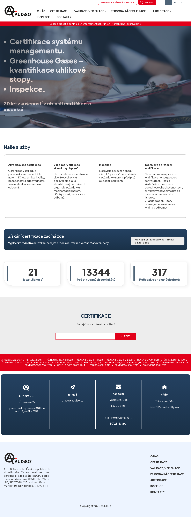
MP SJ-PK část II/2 (92, 362)
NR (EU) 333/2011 (34, 360)
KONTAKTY (64, 17)
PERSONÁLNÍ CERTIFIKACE (128, 11)
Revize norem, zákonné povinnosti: (117, 2)
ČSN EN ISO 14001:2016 (175, 360)
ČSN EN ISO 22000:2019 (67, 362)
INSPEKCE (43, 17)
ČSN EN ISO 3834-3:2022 (120, 360)
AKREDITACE (161, 11)
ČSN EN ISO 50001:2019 (154, 365)
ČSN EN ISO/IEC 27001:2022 (141, 362)
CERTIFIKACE (58, 11)
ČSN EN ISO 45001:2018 (126, 365)
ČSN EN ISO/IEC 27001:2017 (39, 365)
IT (181, 2)
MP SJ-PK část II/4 (114, 362)
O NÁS (41, 11)
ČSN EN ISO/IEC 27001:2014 (71, 365)
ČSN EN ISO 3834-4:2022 (90, 360)
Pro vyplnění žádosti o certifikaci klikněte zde (154, 240)
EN (175, 2)
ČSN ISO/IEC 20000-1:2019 (15, 362)
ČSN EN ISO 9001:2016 (148, 360)
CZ (168, 2)
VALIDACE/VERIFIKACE (89, 11)
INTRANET (149, 2)
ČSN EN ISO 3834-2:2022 (60, 360)
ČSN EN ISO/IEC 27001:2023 (174, 362)
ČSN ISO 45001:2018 (99, 365)
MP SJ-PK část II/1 (42, 362)
